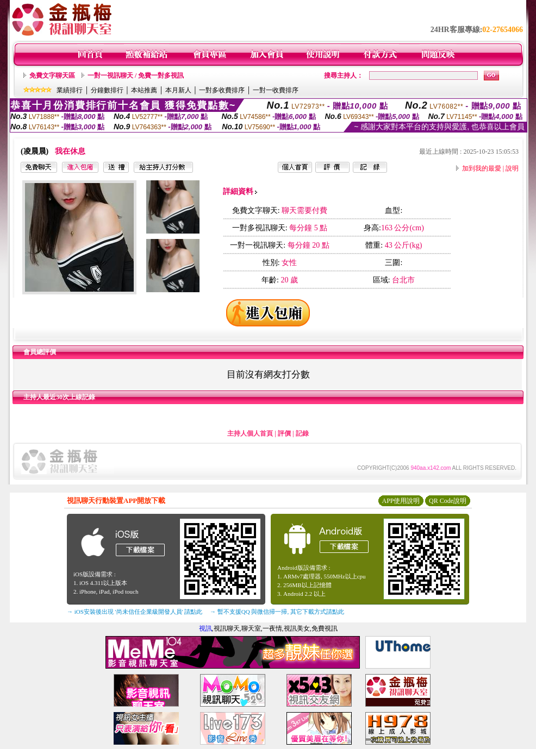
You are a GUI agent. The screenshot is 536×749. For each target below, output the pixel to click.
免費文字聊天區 (52, 75)
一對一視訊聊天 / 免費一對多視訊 (136, 75)
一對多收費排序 (222, 90)
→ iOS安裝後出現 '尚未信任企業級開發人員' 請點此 (134, 611)
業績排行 (70, 90)
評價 (284, 433)
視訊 (205, 628)
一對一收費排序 (275, 90)
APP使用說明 (401, 501)
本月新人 (178, 90)
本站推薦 (144, 90)
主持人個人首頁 (250, 433)
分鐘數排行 (107, 90)
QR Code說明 (447, 501)
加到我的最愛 (481, 168)
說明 (512, 168)
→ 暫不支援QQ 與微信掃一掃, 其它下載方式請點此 (277, 611)
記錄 (302, 433)
